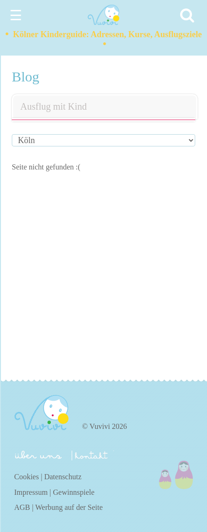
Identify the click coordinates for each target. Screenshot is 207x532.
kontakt (93, 455)
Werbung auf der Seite (69, 507)
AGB (22, 507)
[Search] (188, 15)
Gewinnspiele (73, 492)
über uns (38, 455)
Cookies (26, 477)
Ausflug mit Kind (53, 106)
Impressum (31, 492)
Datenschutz (63, 477)
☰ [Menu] (15, 15)
